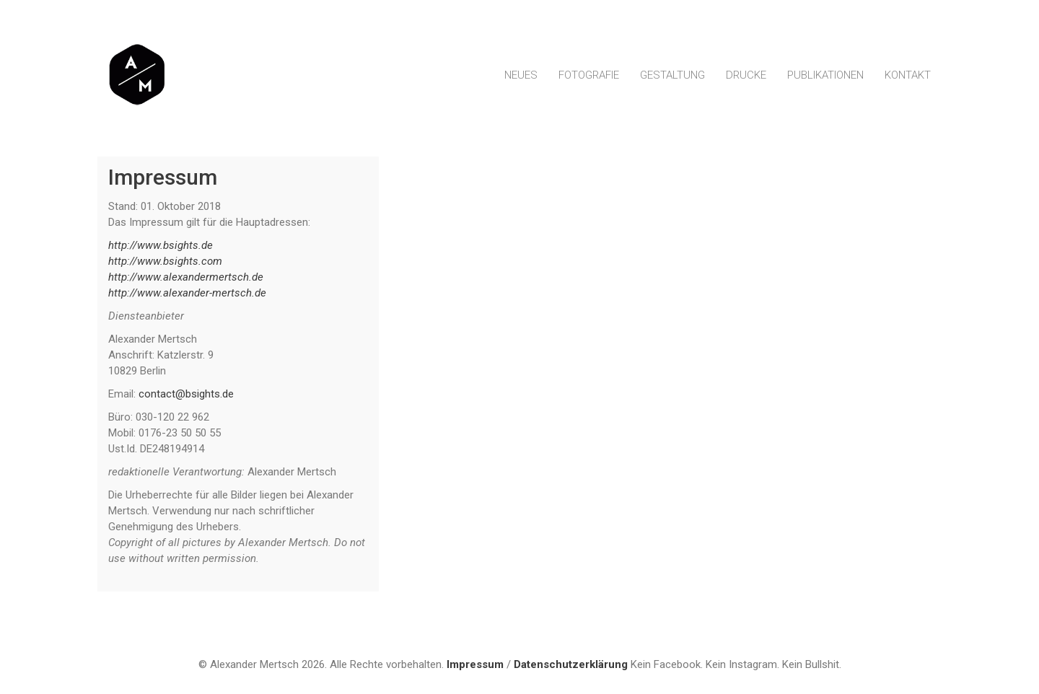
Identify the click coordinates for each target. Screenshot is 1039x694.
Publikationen (825, 75)
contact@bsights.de (186, 393)
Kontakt (908, 75)
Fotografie (588, 75)
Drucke (746, 75)
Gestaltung (672, 75)
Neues (521, 75)
